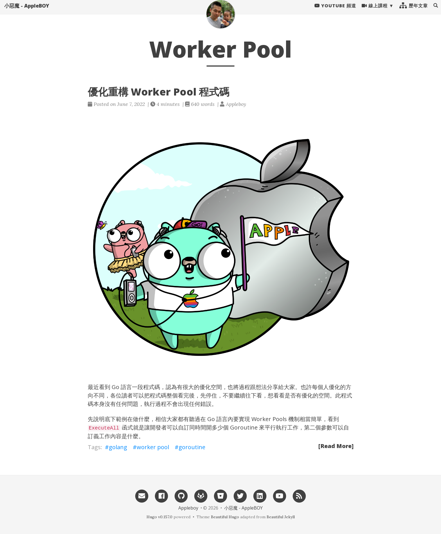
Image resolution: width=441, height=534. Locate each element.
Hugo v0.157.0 (159, 516)
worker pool (153, 447)
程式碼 (158, 395)
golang (118, 447)
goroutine (192, 447)
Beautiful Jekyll (281, 516)
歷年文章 (413, 11)
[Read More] (336, 446)
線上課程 (375, 11)
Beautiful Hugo (225, 516)
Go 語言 (122, 387)
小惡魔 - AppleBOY (26, 11)
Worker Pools (269, 419)
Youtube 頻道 (335, 11)
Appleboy (188, 508)
